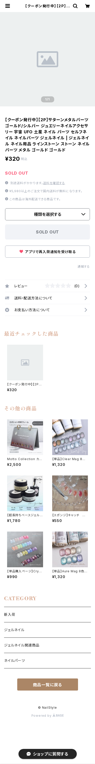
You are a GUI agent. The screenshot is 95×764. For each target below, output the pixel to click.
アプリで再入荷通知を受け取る (48, 252)
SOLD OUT (47, 231)
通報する (84, 266)
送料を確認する (54, 183)
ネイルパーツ (14, 660)
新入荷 (9, 614)
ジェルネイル (14, 630)
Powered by (47, 715)
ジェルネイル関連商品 (22, 645)
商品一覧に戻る (47, 684)
